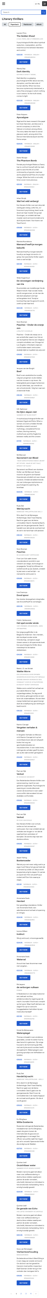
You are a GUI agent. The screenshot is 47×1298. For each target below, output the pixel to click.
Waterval (21, 959)
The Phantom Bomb (27, 160)
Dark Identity (23, 71)
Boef (19, 371)
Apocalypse (22, 117)
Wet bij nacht (23, 508)
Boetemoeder (24, 860)
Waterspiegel (23, 1033)
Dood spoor (23, 595)
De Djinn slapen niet (27, 411)
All (5, 24)
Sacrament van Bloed (27, 457)
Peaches (21, 551)
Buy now (23, 62)
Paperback (15, 24)
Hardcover (28, 24)
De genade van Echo (27, 1208)
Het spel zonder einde (28, 623)
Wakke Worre (23, 671)
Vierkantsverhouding (27, 1251)
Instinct (20, 934)
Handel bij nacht (25, 1076)
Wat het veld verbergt (28, 201)
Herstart (21, 901)
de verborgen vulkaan (28, 987)
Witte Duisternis (25, 1122)
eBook (39, 24)
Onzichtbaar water (26, 1165)
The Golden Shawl (26, 36)
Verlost (20, 774)
